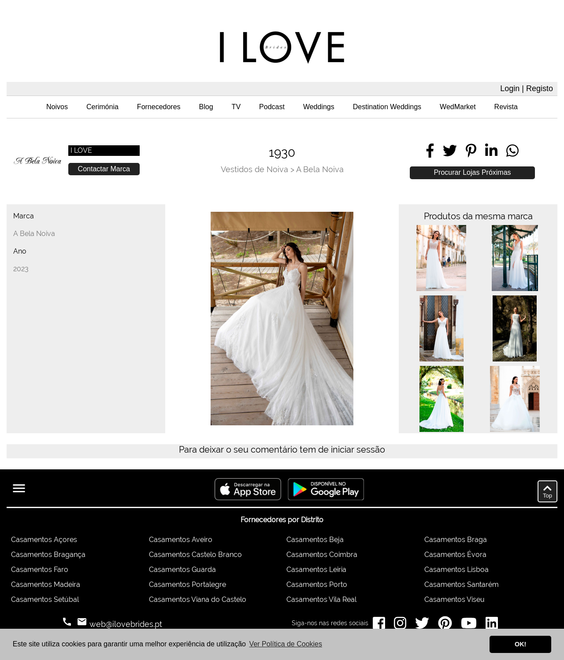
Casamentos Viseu (454, 599)
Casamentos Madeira (45, 584)
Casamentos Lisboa (456, 569)
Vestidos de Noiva (254, 169)
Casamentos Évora (455, 554)
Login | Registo (526, 88)
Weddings (318, 107)
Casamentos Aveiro (180, 539)
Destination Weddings (387, 107)
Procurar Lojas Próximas (472, 172)
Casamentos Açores (44, 539)
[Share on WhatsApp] (512, 150)
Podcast (272, 107)
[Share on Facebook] (430, 150)
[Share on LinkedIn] (491, 150)
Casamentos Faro (39, 569)
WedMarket (458, 107)
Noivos (57, 107)
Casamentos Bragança (48, 554)
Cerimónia (102, 107)
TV (236, 107)
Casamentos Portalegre (187, 584)
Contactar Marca (104, 169)
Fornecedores (159, 107)
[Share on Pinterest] (471, 150)
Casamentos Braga (455, 539)
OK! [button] (520, 644)
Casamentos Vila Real (321, 599)
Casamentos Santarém (461, 584)
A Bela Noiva (320, 169)
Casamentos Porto (316, 584)
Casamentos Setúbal (45, 599)
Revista (506, 107)
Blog (206, 107)
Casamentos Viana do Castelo (197, 599)
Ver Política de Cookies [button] (285, 644)
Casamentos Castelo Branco (195, 554)
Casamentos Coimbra (321, 554)
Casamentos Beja (315, 539)
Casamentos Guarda (182, 569)
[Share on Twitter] (449, 150)
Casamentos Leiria (316, 569)
